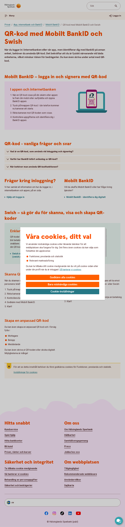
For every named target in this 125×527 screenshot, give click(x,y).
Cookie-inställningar (62, 291)
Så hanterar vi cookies (70, 269)
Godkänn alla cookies (62, 277)
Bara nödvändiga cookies (62, 284)
